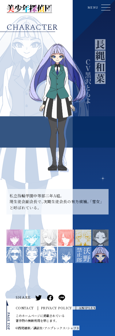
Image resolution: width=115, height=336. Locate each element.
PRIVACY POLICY (56, 308)
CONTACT (25, 308)
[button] (98, 7)
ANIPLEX (87, 308)
